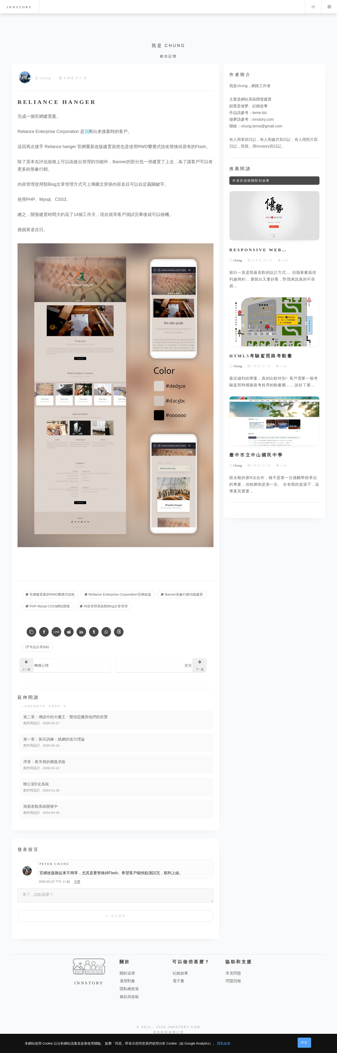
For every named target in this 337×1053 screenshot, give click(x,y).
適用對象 (127, 981)
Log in (312, 6)
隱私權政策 (129, 989)
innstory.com (263, 119)
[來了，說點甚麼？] (115, 895)
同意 (304, 1042)
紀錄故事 (180, 973)
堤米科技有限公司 (168, 1032)
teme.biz (259, 113)
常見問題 (233, 973)
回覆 (77, 882)
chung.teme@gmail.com (261, 126)
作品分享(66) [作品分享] (37, 647)
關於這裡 (127, 973)
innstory (19, 7)
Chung (45, 78)
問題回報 (233, 981)
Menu (329, 6)
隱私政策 (224, 1043)
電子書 (178, 981)
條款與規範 (129, 997)
